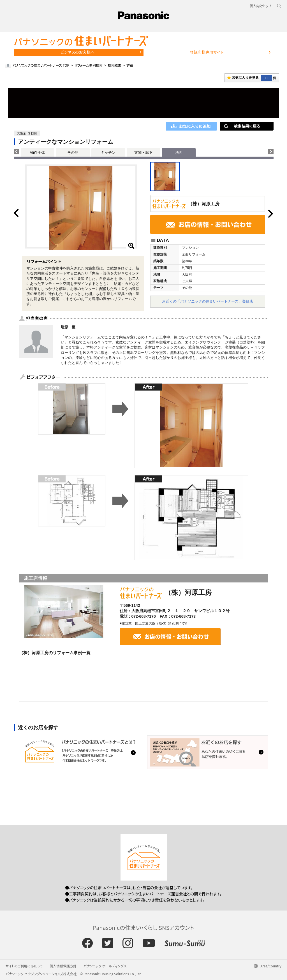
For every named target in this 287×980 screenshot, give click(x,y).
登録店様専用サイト (206, 52)
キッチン (108, 152)
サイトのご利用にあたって (24, 965)
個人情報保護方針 (63, 965)
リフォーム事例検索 (89, 65)
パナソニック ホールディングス (105, 965)
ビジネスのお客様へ (77, 52)
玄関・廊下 (143, 152)
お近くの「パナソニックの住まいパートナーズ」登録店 (207, 301)
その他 (72, 152)
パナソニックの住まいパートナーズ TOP (41, 65)
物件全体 (37, 152)
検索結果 (114, 65)
